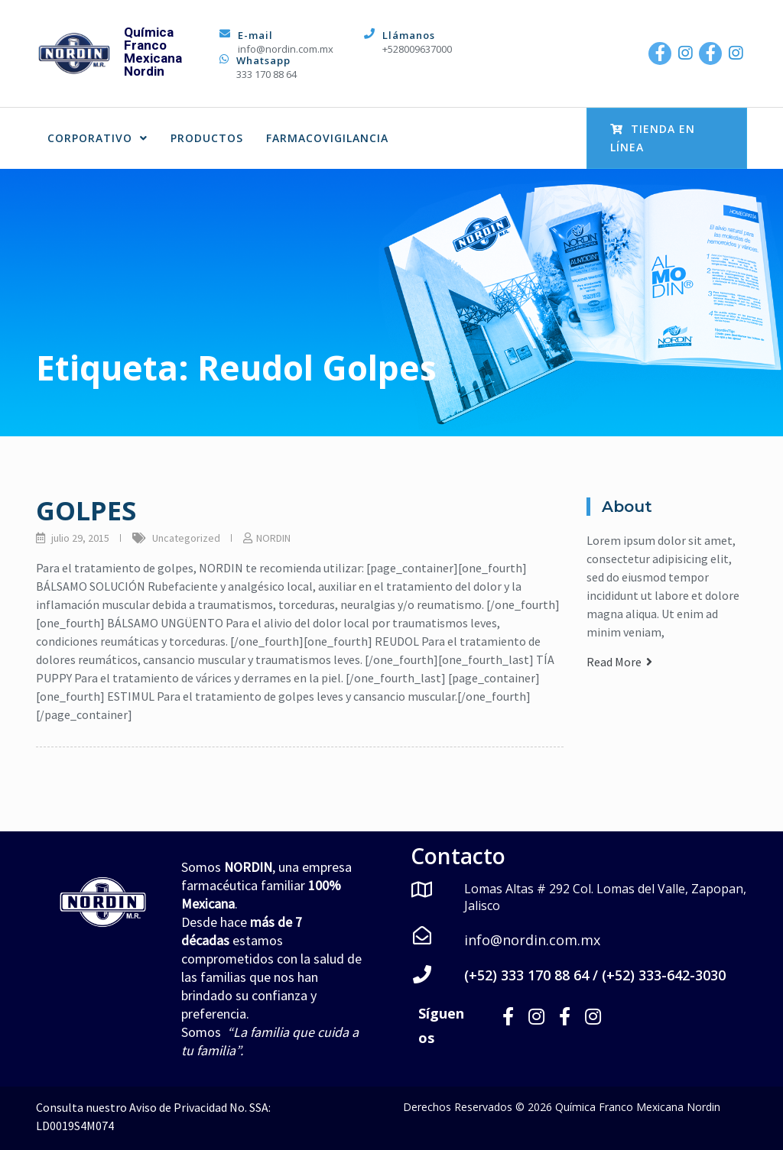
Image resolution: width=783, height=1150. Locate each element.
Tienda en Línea (652, 137)
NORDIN (273, 538)
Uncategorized (186, 538)
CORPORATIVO (97, 138)
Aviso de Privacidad (178, 1107)
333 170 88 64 (266, 74)
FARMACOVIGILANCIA (327, 138)
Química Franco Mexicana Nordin (153, 51)
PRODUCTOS (207, 138)
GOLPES (86, 510)
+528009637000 (417, 49)
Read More (619, 661)
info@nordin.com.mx (285, 49)
